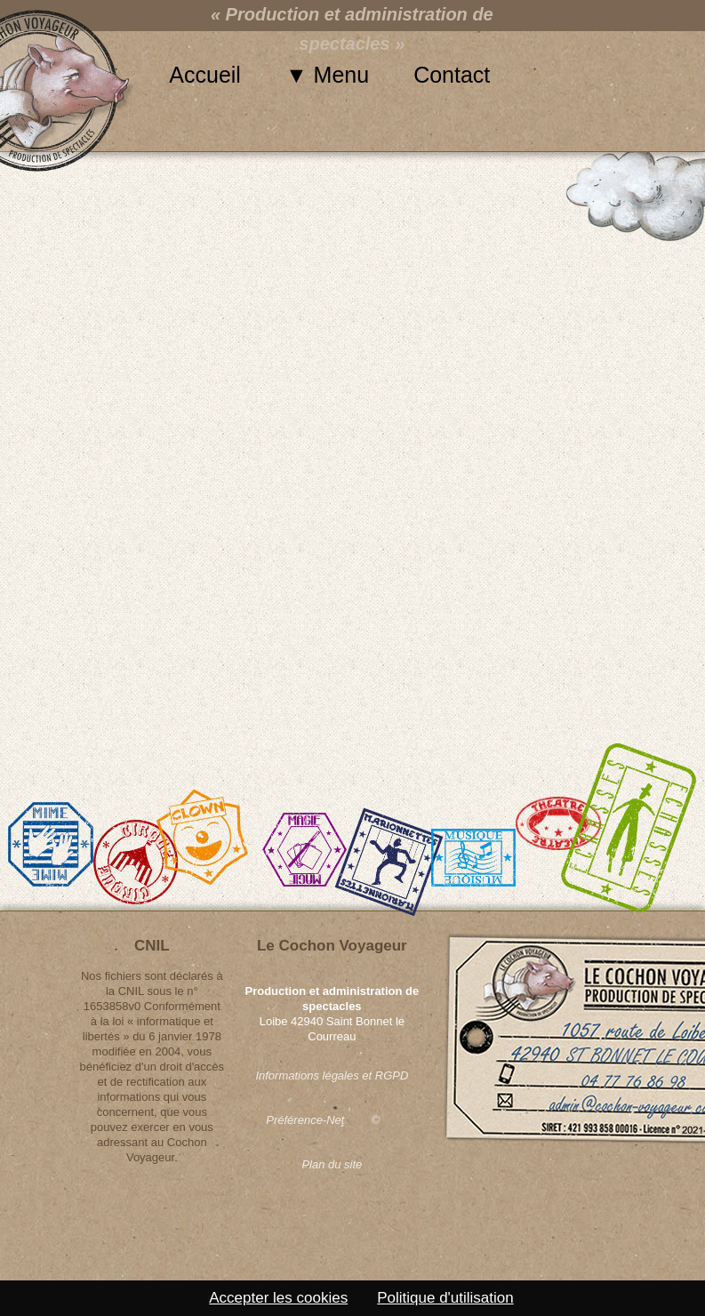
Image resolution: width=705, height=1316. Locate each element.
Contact (451, 74)
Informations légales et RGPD (331, 1075)
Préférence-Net (305, 1120)
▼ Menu (327, 74)
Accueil (205, 74)
